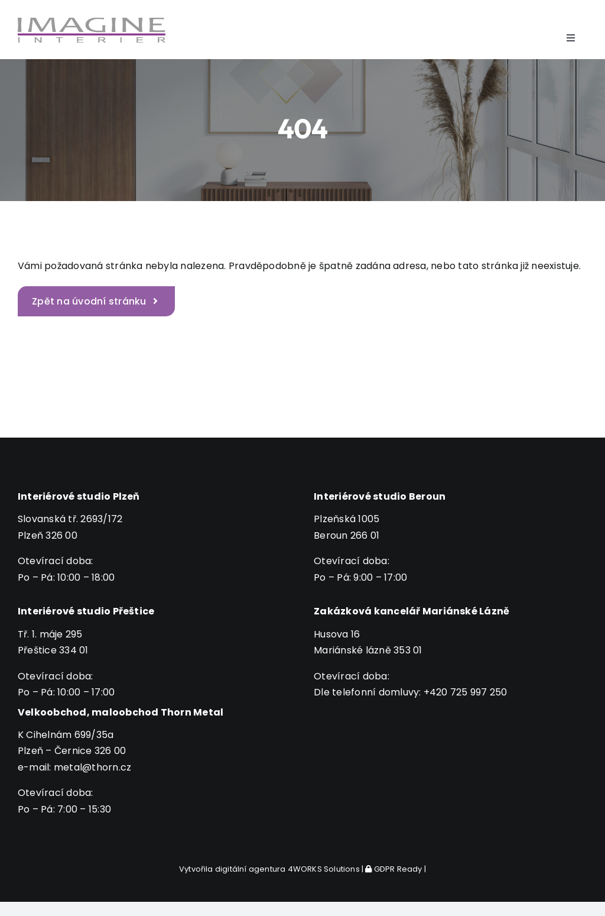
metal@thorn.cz (92, 767)
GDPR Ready (393, 869)
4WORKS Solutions (324, 869)
